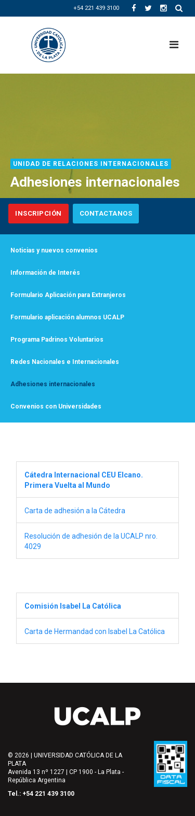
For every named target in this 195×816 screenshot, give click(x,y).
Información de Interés (45, 272)
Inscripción (38, 213)
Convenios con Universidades (55, 406)
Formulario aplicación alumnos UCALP (68, 317)
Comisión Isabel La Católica (72, 606)
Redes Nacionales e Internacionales (64, 361)
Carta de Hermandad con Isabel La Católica (94, 631)
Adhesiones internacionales (52, 384)
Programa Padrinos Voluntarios (56, 339)
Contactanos (106, 213)
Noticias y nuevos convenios (54, 250)
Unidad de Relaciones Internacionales (90, 163)
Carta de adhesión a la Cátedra (75, 511)
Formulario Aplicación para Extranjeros (68, 295)
